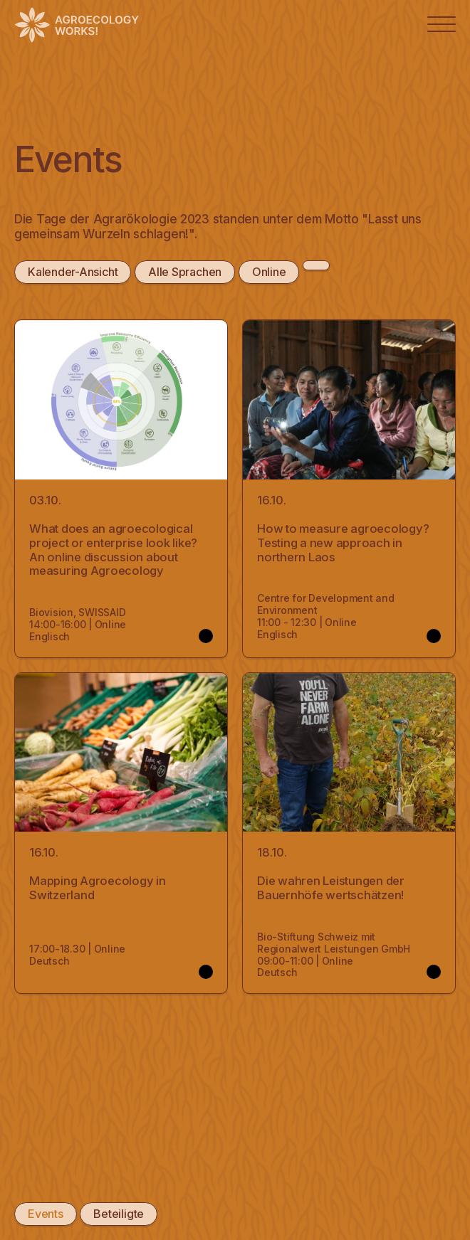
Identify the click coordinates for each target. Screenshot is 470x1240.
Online (268, 272)
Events (45, 1214)
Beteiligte (118, 1214)
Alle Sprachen (184, 272)
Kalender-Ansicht (73, 272)
